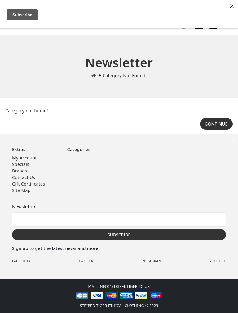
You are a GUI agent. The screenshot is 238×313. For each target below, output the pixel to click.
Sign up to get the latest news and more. (55, 248)
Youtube (217, 261)
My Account (24, 158)
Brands (19, 171)
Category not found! (125, 75)
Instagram (151, 261)
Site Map (21, 190)
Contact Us (23, 177)
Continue (216, 124)
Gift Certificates (28, 184)
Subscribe (119, 235)
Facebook (21, 261)
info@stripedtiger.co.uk (124, 286)
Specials (20, 164)
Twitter (85, 261)
